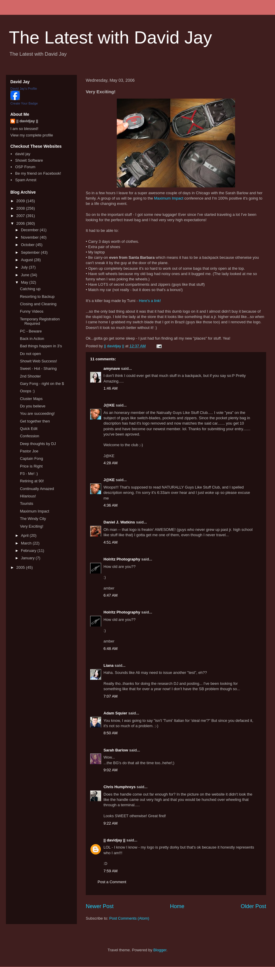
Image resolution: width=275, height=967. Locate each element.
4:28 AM (110, 463)
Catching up (30, 289)
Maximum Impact (168, 198)
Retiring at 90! (32, 481)
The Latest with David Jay (110, 37)
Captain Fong (31, 458)
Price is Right (31, 466)
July (25, 267)
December (30, 230)
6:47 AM (110, 595)
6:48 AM (110, 648)
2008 (21, 208)
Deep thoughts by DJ (38, 443)
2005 (21, 567)
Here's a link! (150, 300)
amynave (111, 368)
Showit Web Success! (38, 361)
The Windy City (33, 518)
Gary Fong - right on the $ (42, 383)
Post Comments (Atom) (129, 918)
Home (177, 906)
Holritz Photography (121, 559)
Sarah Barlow (115, 750)
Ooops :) (27, 391)
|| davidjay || (114, 840)
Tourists (26, 503)
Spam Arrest (25, 180)
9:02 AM (110, 770)
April (25, 535)
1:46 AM (110, 388)
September (31, 252)
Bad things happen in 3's (41, 346)
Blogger (159, 950)
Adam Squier (115, 713)
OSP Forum (25, 167)
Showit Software (29, 160)
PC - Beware (31, 331)
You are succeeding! (37, 413)
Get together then (35, 421)
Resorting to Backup (37, 296)
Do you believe (32, 406)
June (25, 275)
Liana (108, 665)
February (29, 550)
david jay (22, 154)
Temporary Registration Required (39, 321)
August (27, 260)
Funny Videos (31, 311)
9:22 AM (110, 823)
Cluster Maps (31, 398)
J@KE (109, 405)
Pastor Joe (29, 451)
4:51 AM (110, 542)
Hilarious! (28, 496)
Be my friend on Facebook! (38, 173)
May (25, 282)
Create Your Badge (24, 103)
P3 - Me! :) (29, 473)
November (30, 237)
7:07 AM (110, 696)
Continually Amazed (37, 488)
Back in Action (32, 338)
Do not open (30, 353)
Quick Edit (28, 428)
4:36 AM (110, 505)
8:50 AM (110, 733)
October (28, 244)
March (27, 543)
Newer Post (100, 906)
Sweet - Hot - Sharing (38, 368)
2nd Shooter (30, 376)
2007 (21, 215)
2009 (21, 201)
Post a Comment (112, 882)
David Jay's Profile (23, 88)
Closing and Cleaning (38, 304)
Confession (29, 436)
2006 (21, 223)
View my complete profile (31, 135)
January (28, 558)
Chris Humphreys (119, 787)
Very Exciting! (31, 526)
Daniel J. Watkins (119, 522)
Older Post (253, 906)
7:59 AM (110, 871)
